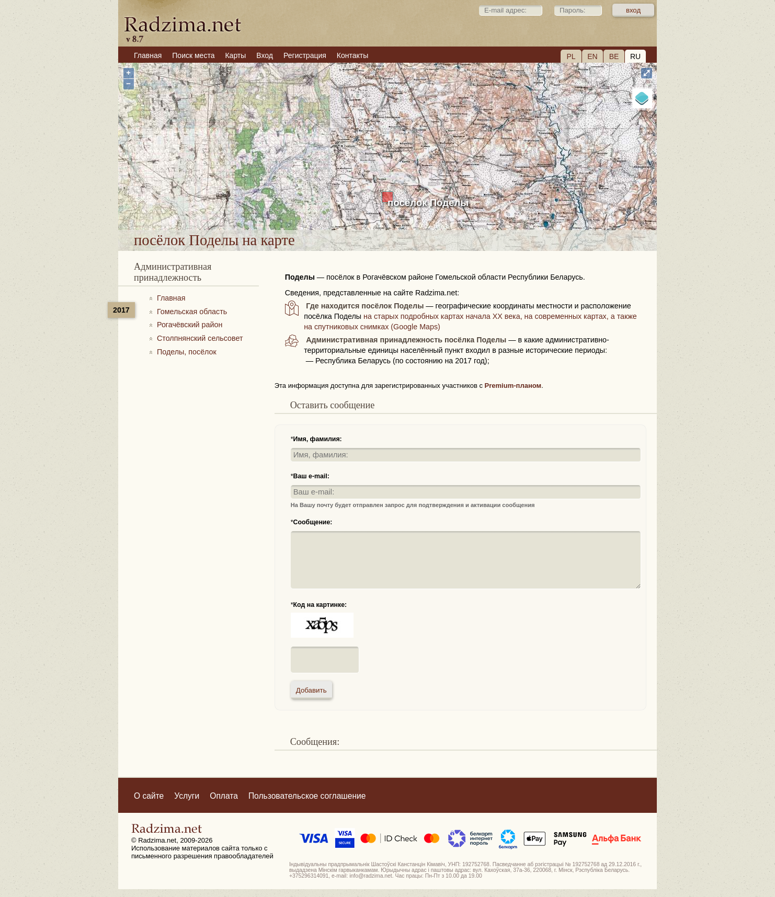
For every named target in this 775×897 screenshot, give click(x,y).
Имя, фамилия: (317, 439)
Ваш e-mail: (311, 476)
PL (570, 56)
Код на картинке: (320, 604)
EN (592, 56)
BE (614, 56)
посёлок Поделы (428, 202)
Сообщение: (313, 522)
